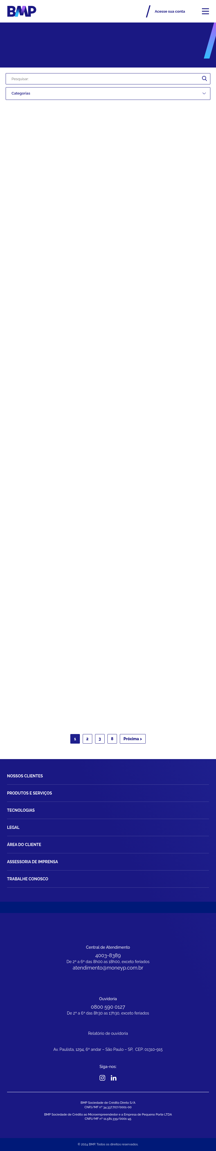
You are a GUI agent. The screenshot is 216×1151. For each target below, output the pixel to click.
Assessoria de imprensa (32, 862)
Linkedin (113, 1078)
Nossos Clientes (25, 776)
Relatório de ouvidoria (108, 1033)
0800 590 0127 (108, 1007)
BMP (22, 11)
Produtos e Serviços (29, 793)
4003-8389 (108, 955)
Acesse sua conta (170, 11)
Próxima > (132, 739)
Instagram (102, 1078)
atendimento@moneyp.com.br (108, 968)
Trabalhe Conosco (27, 879)
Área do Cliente (24, 844)
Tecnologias (21, 810)
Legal (13, 827)
